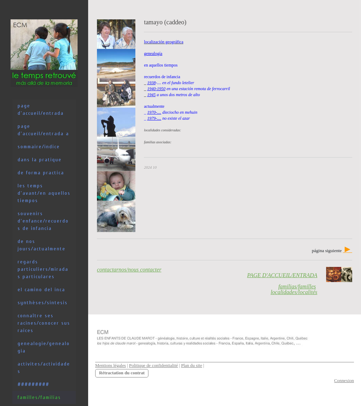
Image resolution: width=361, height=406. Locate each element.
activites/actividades (44, 367)
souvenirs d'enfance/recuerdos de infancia (43, 221)
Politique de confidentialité (153, 365)
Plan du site (191, 365)
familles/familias (39, 397)
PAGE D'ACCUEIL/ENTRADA (41, 109)
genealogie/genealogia (44, 347)
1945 (151, 94)
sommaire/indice (39, 147)
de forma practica (41, 173)
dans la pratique (40, 160)
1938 (151, 82)
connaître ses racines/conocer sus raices (44, 323)
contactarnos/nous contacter (129, 270)
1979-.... (154, 118)
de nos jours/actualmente (42, 245)
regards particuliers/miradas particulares (43, 269)
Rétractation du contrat (122, 372)
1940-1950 (156, 88)
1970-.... (154, 112)
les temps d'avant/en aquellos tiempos (44, 193)
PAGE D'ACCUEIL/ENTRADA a (43, 130)
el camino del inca (41, 290)
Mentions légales (110, 365)
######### (33, 384)
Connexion (344, 380)
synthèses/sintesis (43, 303)
